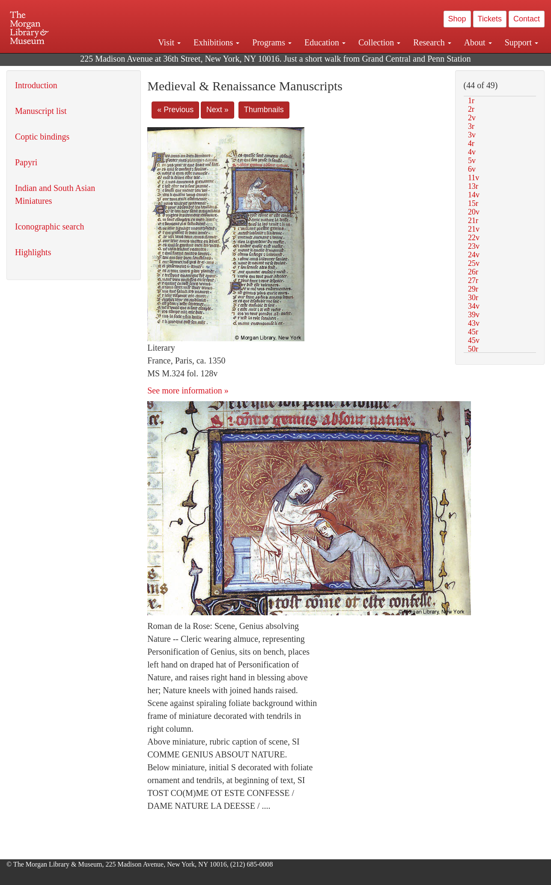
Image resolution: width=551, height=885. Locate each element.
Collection (379, 42)
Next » (217, 109)
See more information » (187, 390)
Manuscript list (41, 111)
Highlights (33, 252)
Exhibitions (216, 42)
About (478, 42)
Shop (457, 19)
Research (432, 42)
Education (324, 42)
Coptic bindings (42, 136)
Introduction (36, 85)
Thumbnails (264, 109)
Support (521, 42)
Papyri (26, 162)
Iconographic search (49, 226)
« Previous (175, 109)
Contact (526, 19)
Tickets (490, 19)
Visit (169, 42)
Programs (272, 42)
